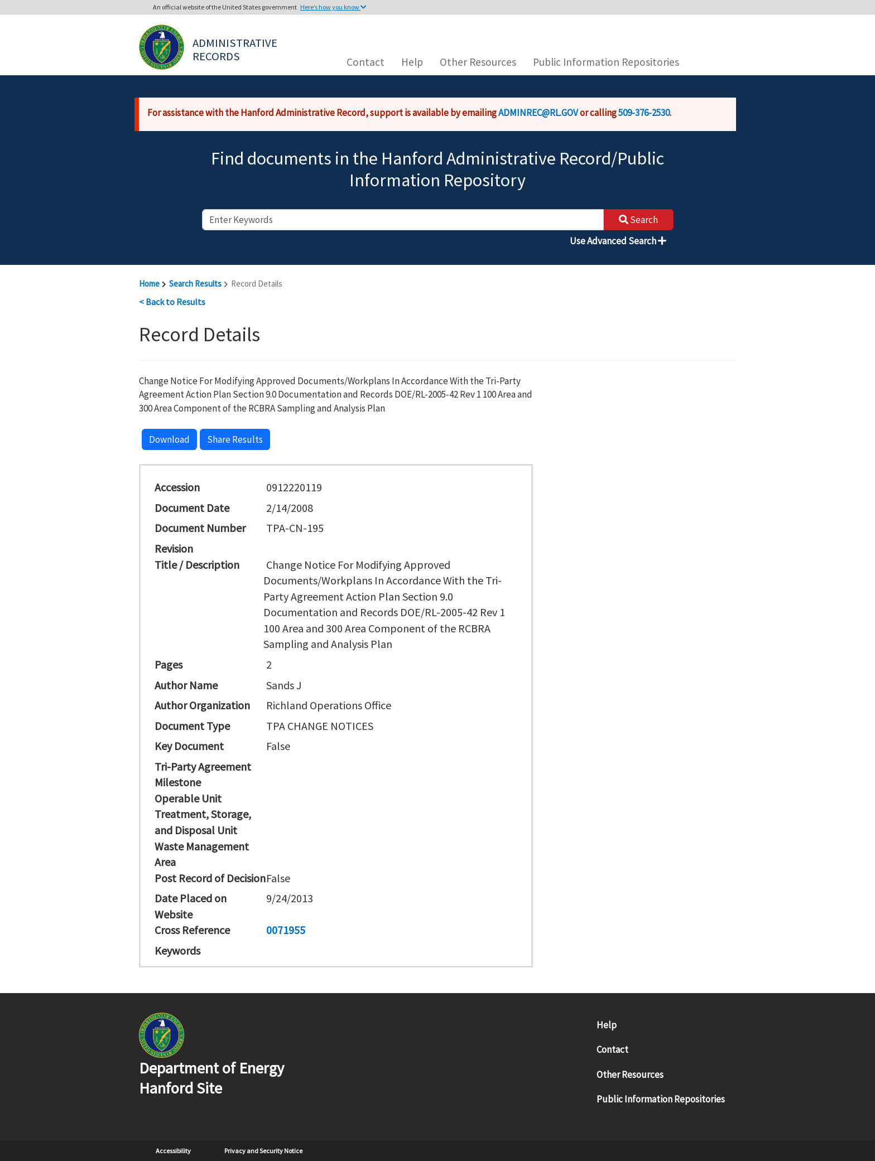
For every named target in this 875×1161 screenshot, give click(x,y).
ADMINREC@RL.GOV (538, 113)
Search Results (195, 283)
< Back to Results (172, 301)
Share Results (235, 439)
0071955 (285, 930)
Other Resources (478, 62)
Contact (365, 62)
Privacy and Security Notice (263, 1151)
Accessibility (173, 1151)
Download (169, 439)
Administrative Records (236, 48)
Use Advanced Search (618, 241)
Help (412, 62)
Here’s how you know (333, 7)
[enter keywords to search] (403, 219)
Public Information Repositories (606, 62)
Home (149, 283)
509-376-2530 (644, 113)
